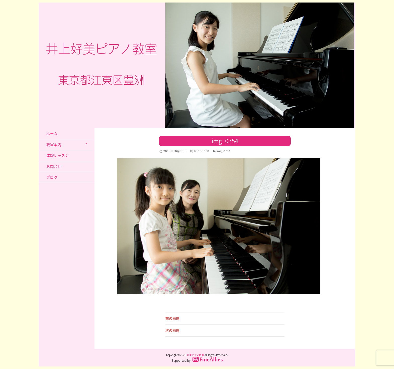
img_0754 (223, 151)
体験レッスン (57, 155)
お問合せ (53, 166)
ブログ (52, 177)
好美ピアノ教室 (195, 355)
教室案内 (53, 144)
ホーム (52, 133)
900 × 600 (201, 151)
